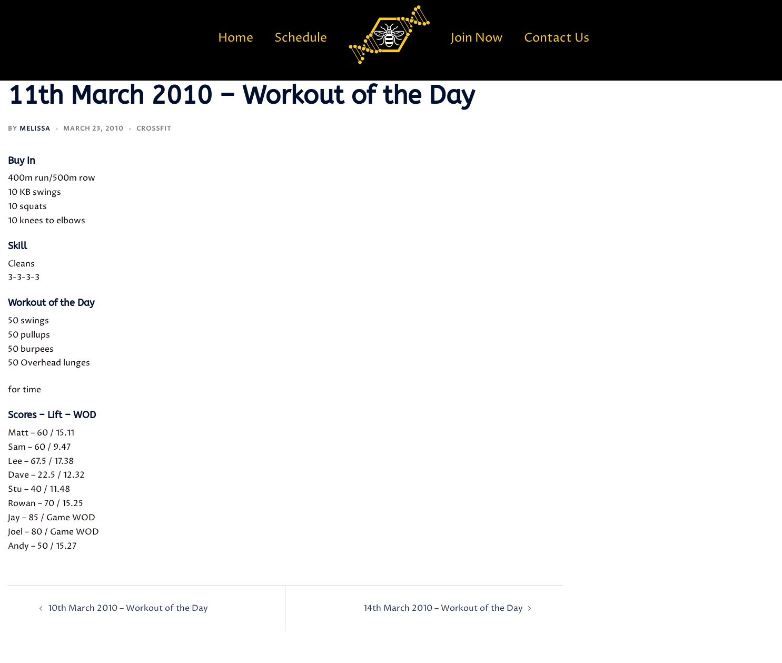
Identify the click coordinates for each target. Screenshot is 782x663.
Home (235, 38)
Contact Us (556, 38)
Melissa (35, 128)
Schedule (300, 38)
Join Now (477, 38)
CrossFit (154, 128)
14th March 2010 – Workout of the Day (443, 608)
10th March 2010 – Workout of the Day (128, 608)
